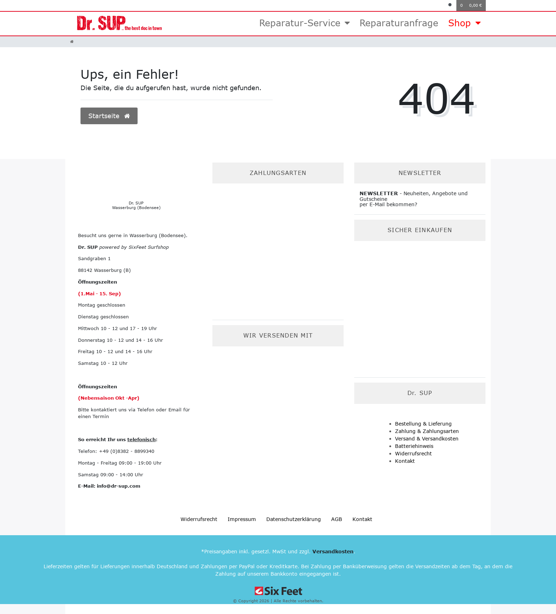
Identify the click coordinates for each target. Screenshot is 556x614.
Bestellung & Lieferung (423, 424)
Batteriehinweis (414, 446)
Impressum (242, 519)
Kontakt (405, 461)
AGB (336, 519)
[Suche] (449, 5)
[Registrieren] (421, 5)
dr (113, 486)
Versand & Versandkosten (426, 438)
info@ (104, 486)
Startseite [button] (109, 116)
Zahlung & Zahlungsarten (427, 431)
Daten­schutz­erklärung (293, 519)
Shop (459, 22)
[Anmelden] (383, 5)
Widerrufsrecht (413, 453)
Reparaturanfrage (399, 22)
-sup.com (128, 486)
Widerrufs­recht (198, 519)
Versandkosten (333, 551)
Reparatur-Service (299, 22)
